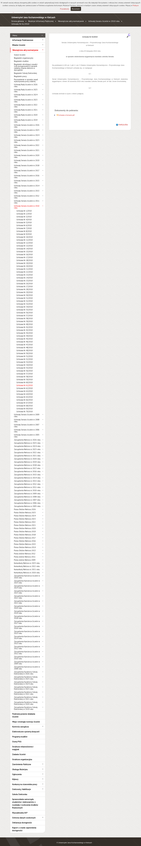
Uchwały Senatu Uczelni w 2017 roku (26, 169)
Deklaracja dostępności (22, 820)
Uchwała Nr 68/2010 (25, 403)
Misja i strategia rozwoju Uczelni (26, 719)
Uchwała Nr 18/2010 (25, 257)
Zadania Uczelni (18, 751)
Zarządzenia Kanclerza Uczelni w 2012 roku (27, 645)
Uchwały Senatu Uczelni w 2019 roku (26, 158)
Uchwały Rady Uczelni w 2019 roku (25, 118)
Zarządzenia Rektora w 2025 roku (27, 440)
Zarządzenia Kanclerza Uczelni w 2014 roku (27, 634)
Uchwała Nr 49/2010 (25, 347)
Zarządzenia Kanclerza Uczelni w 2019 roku (27, 609)
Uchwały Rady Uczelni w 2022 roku (25, 103)
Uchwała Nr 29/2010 (25, 289)
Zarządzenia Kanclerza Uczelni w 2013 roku (27, 640)
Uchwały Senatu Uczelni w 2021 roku (26, 148)
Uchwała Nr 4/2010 (24, 217)
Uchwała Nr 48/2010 (25, 345)
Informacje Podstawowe (22, 37)
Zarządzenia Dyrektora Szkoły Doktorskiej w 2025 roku (25, 675)
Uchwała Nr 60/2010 (25, 379)
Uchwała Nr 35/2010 (25, 307)
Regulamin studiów (21, 58)
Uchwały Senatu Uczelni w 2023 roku (26, 138)
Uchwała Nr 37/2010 (25, 313)
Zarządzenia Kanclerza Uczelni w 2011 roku (27, 650)
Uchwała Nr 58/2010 (25, 374)
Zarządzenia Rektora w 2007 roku (27, 497)
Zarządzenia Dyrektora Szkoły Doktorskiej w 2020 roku (25, 700)
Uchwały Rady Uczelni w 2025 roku (25, 88)
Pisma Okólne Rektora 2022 (25, 519)
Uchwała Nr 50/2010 (25, 350)
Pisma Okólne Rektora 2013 (25, 547)
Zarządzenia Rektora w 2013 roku (27, 478)
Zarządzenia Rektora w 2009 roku (27, 491)
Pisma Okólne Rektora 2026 (25, 506)
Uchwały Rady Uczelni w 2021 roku (25, 108)
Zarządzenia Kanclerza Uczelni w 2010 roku (27, 655)
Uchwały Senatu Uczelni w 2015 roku (26, 179)
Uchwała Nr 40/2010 (25, 321)
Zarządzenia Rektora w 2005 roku (27, 503)
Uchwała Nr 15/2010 (25, 249)
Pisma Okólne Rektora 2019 (25, 529)
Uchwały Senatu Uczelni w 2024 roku (26, 133)
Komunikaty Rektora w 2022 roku (27, 563)
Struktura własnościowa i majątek (22, 745)
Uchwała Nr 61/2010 (20, 24)
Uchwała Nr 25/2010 (25, 278)
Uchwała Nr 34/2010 (25, 304)
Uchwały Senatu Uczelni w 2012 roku (26, 194)
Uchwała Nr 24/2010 (25, 275)
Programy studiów (19, 733)
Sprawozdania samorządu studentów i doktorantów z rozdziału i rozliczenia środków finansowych (25, 800)
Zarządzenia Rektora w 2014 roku (27, 475)
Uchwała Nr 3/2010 (24, 214)
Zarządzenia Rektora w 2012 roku (27, 481)
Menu (14, 32)
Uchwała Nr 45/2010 (25, 336)
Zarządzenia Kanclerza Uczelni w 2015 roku (27, 629)
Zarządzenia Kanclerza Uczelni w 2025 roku (27, 579)
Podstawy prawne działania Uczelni (23, 712)
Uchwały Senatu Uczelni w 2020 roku (26, 153)
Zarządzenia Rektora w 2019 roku (27, 459)
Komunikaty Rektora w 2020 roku (27, 570)
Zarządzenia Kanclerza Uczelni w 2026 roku (27, 574)
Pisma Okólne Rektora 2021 (25, 522)
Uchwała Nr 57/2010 (25, 371)
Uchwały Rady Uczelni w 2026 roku (25, 83)
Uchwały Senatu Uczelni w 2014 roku (26, 184)
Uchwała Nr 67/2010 (25, 400)
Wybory (15, 776)
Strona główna (17, 21)
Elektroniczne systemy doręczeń (25, 729)
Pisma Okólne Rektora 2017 (25, 535)
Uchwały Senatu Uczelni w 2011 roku (26, 199)
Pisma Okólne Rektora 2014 (25, 544)
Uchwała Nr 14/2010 (25, 246)
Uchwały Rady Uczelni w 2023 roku (25, 98)
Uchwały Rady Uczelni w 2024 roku (25, 93)
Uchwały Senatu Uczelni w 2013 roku (26, 189)
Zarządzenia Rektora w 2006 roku (27, 500)
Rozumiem (76, 9)
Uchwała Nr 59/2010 (25, 377)
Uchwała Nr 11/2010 (25, 237)
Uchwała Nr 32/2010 (25, 298)
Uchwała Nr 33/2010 (25, 301)
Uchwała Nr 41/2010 (25, 324)
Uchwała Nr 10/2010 (25, 234)
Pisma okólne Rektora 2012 (24, 551)
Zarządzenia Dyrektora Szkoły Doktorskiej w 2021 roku (25, 695)
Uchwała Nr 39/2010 (25, 318)
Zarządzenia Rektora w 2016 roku (27, 468)
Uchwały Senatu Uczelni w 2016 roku (26, 174)
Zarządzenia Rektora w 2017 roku (27, 465)
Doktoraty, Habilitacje (21, 786)
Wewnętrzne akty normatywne (71, 21)
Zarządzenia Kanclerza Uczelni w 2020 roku (27, 604)
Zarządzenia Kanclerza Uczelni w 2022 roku (27, 594)
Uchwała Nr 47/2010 (25, 342)
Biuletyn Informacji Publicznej (41, 21)
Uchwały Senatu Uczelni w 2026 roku (26, 123)
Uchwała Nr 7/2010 (24, 225)
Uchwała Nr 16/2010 (25, 251)
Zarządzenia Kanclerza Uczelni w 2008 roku (27, 665)
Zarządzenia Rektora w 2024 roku (27, 443)
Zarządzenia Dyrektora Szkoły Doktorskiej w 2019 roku (25, 705)
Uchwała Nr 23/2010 (25, 272)
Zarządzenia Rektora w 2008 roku (27, 494)
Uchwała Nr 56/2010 (25, 368)
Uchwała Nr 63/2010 (25, 388)
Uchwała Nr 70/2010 (25, 409)
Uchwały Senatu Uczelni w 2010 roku (104, 21)
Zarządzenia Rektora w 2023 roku (27, 446)
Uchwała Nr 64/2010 (25, 391)
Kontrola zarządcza (20, 724)
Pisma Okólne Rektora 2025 (25, 510)
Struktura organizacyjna (22, 756)
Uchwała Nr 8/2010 (24, 228)
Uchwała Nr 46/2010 (25, 339)
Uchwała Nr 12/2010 (25, 240)
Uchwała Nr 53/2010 (25, 359)
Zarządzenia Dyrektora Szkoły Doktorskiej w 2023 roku (25, 685)
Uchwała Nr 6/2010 (24, 222)
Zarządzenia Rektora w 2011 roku (27, 484)
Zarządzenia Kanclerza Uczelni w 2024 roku (27, 584)
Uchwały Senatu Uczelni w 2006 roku (26, 428)
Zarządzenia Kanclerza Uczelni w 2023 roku (27, 589)
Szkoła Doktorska (19, 791)
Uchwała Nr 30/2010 (25, 292)
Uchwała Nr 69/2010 (25, 406)
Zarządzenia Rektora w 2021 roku (27, 453)
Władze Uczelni (18, 42)
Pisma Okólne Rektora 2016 (25, 538)
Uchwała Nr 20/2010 (25, 263)
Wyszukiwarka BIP (19, 810)
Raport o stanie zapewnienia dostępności (24, 826)
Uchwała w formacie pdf (66, 112)
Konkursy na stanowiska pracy (24, 781)
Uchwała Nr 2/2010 (24, 211)
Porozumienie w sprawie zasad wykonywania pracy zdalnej (26, 77)
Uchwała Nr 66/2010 (25, 397)
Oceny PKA (16, 739)
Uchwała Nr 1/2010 (24, 208)
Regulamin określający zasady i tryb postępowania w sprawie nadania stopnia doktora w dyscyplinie (26, 64)
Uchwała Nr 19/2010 (25, 260)
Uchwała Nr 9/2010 (24, 231)
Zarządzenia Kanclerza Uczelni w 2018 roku (27, 614)
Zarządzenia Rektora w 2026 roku (27, 437)
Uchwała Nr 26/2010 (25, 281)
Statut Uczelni (19, 52)
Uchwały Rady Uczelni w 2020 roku (25, 113)
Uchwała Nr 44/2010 (25, 333)
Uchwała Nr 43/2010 (25, 330)
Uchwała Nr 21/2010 (25, 266)
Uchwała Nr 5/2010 (24, 219)
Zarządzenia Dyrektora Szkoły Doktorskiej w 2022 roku (25, 690)
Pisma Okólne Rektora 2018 (25, 532)
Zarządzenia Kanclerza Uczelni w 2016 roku (27, 624)
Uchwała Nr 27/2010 (25, 283)
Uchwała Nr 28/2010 (25, 286)
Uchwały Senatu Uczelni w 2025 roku (26, 128)
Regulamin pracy (20, 73)
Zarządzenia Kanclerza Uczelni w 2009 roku (27, 660)
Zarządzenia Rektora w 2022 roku (27, 449)
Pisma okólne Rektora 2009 (24, 557)
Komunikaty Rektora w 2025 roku (27, 560)
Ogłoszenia (17, 771)
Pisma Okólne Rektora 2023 (25, 516)
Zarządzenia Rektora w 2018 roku (27, 462)
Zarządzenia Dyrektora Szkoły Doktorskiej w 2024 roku (25, 680)
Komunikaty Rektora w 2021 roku (27, 566)
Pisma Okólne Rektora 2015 (25, 541)
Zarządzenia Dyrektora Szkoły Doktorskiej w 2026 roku (25, 670)
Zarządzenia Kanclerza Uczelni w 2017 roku (27, 619)
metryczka (123, 122)
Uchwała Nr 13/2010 (25, 243)
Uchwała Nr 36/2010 (25, 310)
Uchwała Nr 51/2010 (25, 353)
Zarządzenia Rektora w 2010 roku (27, 487)
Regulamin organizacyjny (23, 55)
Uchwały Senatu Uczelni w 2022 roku (26, 143)
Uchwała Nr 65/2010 (25, 394)
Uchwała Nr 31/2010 (25, 295)
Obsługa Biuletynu (20, 766)
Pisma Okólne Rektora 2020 (25, 525)
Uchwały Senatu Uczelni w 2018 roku (26, 163)
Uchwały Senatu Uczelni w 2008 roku (26, 418)
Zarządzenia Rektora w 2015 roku (27, 472)
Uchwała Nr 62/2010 (25, 385)
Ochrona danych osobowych (24, 815)
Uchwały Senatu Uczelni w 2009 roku (26, 413)
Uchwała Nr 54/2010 (25, 362)
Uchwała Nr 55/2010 (25, 365)
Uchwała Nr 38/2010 (25, 315)
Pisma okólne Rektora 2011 (24, 554)
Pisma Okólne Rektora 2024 (25, 513)
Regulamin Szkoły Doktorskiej (25, 70)
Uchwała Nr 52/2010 (25, 356)
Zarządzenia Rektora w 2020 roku (27, 456)
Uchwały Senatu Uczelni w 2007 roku (26, 423)
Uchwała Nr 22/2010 (25, 269)
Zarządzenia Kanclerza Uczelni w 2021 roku (27, 599)
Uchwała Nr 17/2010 (25, 254)
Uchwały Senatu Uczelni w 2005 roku (26, 433)
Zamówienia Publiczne (21, 761)
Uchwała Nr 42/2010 (25, 327)
